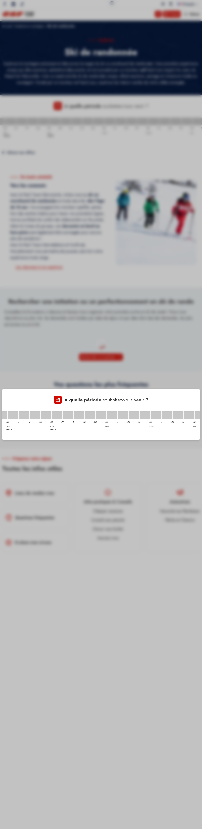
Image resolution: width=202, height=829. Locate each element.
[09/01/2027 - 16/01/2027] (68, 415)
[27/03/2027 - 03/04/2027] (189, 415)
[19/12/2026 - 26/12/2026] (35, 415)
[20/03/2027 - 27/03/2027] (178, 415)
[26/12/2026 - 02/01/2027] (46, 415)
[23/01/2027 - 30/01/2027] (90, 415)
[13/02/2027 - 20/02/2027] (123, 415)
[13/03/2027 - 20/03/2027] (167, 415)
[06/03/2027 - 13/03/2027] (156, 415)
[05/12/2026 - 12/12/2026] (13, 415)
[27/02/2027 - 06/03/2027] (145, 415)
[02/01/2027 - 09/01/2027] (57, 415)
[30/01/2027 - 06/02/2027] (101, 415)
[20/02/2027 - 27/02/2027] (134, 415)
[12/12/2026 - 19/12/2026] (24, 415)
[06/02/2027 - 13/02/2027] (112, 415)
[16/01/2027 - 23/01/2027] (79, 415)
